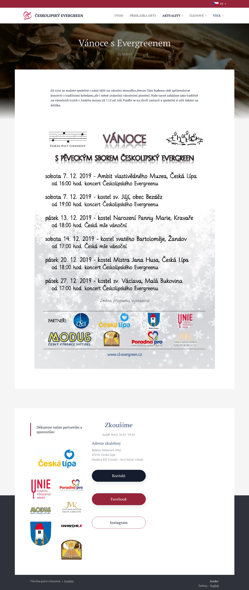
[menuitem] (114, 15)
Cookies (69, 581)
